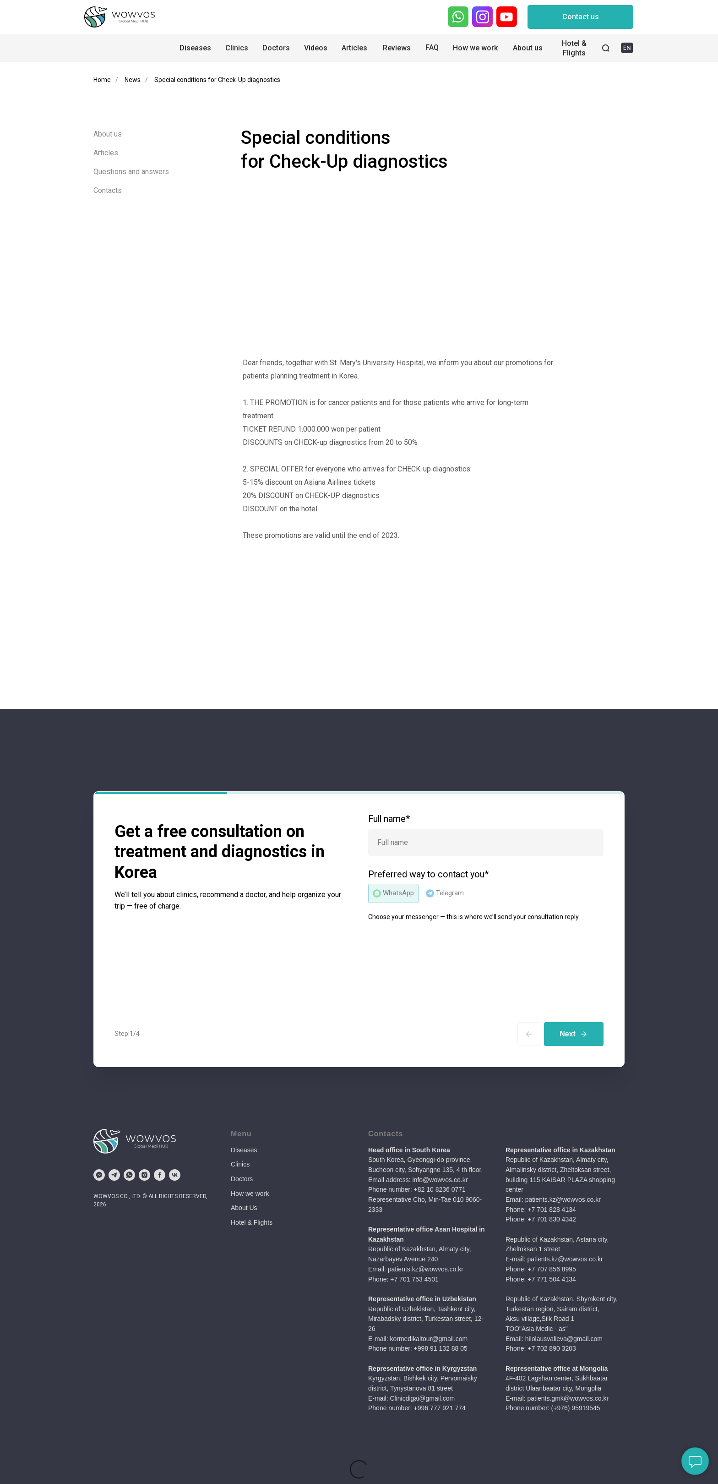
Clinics (240, 1164)
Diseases (244, 1150)
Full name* (389, 819)
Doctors (242, 1179)
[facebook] (159, 1175)
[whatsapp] (129, 1175)
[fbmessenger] (99, 1175)
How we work (250, 1193)
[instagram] (144, 1175)
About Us (244, 1207)
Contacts (107, 190)
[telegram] (114, 1175)
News (133, 79)
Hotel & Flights (251, 1222)
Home (102, 79)
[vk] (174, 1175)
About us (107, 134)
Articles (105, 152)
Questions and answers (131, 171)
